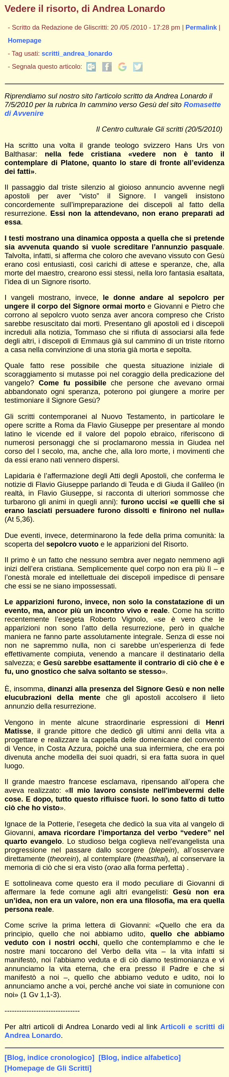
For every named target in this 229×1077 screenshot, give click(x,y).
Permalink (201, 27)
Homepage (25, 40)
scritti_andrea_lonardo (77, 53)
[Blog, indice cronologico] (50, 1057)
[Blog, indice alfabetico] (140, 1057)
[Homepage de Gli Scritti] (48, 1068)
